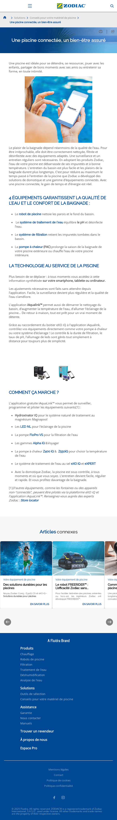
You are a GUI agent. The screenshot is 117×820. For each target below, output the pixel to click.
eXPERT (90, 464)
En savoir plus (39, 604)
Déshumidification (32, 675)
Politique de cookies (59, 780)
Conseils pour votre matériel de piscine (53, 18)
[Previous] (7, 622)
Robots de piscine (32, 659)
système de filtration (33, 234)
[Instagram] (63, 798)
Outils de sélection (32, 694)
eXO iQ (75, 464)
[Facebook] (54, 798)
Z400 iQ (48, 451)
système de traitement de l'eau (41, 222)
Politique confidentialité (58, 786)
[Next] (109, 622)
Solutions (19, 18)
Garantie (26, 713)
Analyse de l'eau (31, 680)
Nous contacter (30, 718)
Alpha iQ (39, 443)
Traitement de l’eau (33, 669)
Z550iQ (63, 451)
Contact (58, 775)
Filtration (26, 664)
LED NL (25, 427)
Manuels (26, 723)
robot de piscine (30, 214)
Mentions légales (58, 769)
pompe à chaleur (31, 247)
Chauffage (27, 654)
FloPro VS (36, 435)
